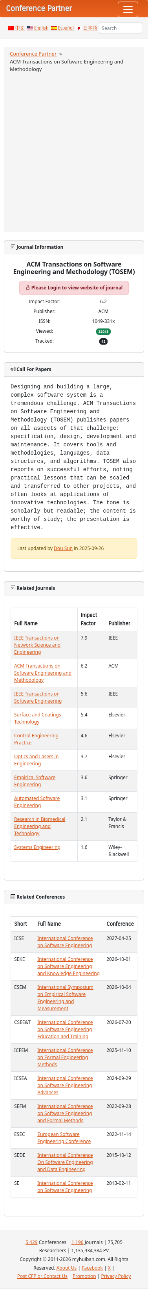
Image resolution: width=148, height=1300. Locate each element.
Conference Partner (33, 53)
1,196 (77, 1242)
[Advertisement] (73, 151)
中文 (20, 28)
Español (66, 28)
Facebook (92, 1268)
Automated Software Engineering (37, 802)
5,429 (32, 1242)
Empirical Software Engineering (34, 781)
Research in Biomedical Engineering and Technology (39, 826)
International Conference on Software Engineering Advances (65, 1085)
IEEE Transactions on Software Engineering (38, 697)
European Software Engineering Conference (64, 1138)
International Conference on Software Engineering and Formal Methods (65, 1113)
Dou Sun (63, 548)
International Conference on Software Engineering (65, 942)
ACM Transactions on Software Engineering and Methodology (42, 672)
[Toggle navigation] (128, 9)
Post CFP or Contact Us (42, 1276)
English (41, 28)
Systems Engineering (37, 847)
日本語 (90, 28)
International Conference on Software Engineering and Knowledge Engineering (68, 966)
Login (54, 287)
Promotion (84, 1276)
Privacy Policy (116, 1276)
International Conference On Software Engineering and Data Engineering (65, 1162)
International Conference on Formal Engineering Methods (65, 1057)
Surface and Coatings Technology (37, 718)
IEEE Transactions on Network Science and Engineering (37, 644)
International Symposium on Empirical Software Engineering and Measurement (65, 998)
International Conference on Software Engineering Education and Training (65, 1029)
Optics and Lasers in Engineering (36, 760)
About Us (67, 1268)
